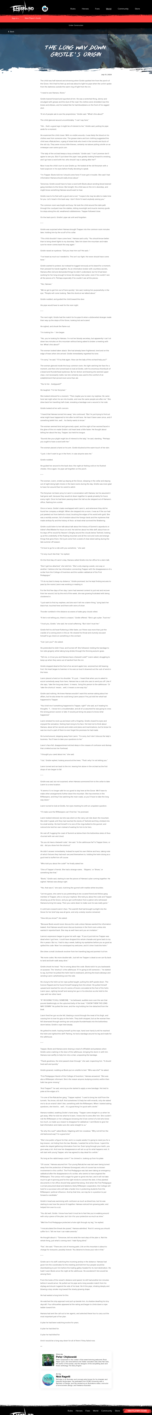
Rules (70, 1411)
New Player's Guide (33, 18)
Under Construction (76, 25)
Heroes (79, 1411)
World (95, 1411)
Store (117, 1411)
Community (106, 1411)
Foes (88, 1411)
